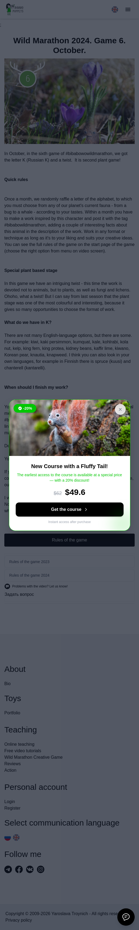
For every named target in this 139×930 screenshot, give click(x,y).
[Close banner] (120, 409)
